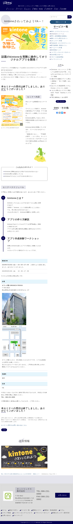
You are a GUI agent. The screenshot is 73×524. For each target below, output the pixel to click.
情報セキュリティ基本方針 (61, 512)
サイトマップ (18, 515)
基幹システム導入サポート (59, 38)
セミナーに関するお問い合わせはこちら (14, 425)
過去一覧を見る (61, 101)
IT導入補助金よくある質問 (59, 97)
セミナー (28, 9)
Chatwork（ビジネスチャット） (61, 43)
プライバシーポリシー (42, 512)
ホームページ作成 (56, 47)
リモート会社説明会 (57, 57)
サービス (20, 9)
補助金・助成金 (38, 9)
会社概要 (63, 9)
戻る (4, 429)
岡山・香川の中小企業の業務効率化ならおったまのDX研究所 (16, 474)
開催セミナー (60, 22)
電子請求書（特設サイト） (59, 45)
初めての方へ (14, 510)
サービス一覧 (25, 510)
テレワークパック (56, 59)
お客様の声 (49, 9)
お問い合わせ (51, 6)
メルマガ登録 (43, 6)
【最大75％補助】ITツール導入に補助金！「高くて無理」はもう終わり (61, 81)
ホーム (4, 510)
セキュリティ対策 (56, 40)
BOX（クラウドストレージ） (60, 31)
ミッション (11, 9)
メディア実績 (34, 6)
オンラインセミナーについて (23, 512)
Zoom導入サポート (57, 54)
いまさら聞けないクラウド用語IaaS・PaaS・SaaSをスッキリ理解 (61, 93)
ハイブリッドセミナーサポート (60, 52)
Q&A (56, 9)
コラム (28, 6)
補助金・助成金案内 (50, 510)
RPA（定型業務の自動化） (59, 36)
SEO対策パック (56, 50)
